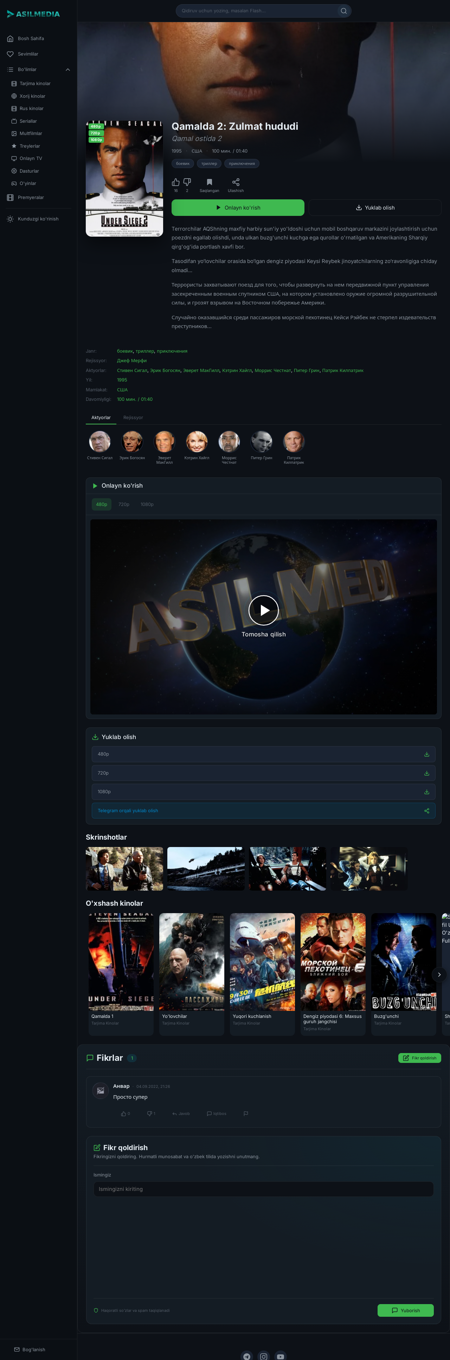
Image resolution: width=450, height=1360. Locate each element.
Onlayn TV (26, 158)
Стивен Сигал (132, 370)
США (197, 151)
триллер (209, 163)
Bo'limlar (39, 69)
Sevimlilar (22, 54)
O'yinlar (23, 183)
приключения (242, 163)
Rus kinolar (27, 108)
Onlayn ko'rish (238, 207)
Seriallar (24, 121)
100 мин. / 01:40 (230, 151)
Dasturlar (25, 171)
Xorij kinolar (28, 96)
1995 (177, 151)
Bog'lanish (29, 1350)
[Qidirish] (344, 11)
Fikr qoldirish (420, 1058)
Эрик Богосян (165, 370)
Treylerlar (25, 146)
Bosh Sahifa (25, 38)
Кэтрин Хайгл (237, 370)
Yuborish (406, 1310)
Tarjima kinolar (31, 83)
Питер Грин (307, 370)
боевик (182, 163)
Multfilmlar (26, 133)
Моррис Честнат (273, 370)
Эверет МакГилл (201, 370)
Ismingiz (102, 1175)
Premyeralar (25, 197)
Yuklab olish (375, 207)
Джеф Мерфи (132, 360)
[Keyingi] (439, 974)
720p (123, 504)
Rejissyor (133, 417)
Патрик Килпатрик (343, 370)
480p (101, 504)
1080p (147, 504)
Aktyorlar (101, 417)
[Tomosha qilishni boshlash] (263, 616)
